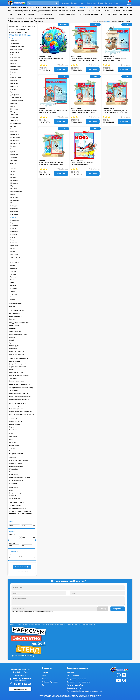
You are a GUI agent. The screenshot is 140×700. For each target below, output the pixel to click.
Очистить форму (22, 571)
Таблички (93, 11)
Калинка (13, 129)
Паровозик (14, 214)
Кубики (12, 152)
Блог (43, 685)
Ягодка (12, 300)
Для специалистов (15, 304)
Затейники (14, 117)
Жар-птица (14, 109)
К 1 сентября (13, 469)
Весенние (12, 442)
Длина (12, 535)
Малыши (13, 177)
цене (114, 21)
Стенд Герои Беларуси (66, 7)
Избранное (117, 3)
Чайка (12, 291)
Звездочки (14, 120)
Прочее (12, 306)
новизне (107, 21)
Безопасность (126, 7)
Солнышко (14, 268)
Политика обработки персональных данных (84, 691)
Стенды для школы (16, 310)
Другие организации (16, 354)
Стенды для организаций (19, 323)
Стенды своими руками (76, 679)
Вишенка (13, 80)
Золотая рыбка (15, 123)
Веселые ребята (15, 78)
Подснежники (15, 223)
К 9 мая (11, 472)
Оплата (81, 3)
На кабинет (13, 430)
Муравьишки (14, 200)
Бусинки (13, 72)
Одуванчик (14, 208)
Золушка (13, 126)
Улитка (12, 280)
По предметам (14, 313)
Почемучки (14, 231)
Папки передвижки (16, 409)
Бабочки (13, 55)
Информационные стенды (18, 334)
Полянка (13, 228)
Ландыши (13, 160)
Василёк (13, 75)
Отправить (117, 609)
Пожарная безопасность (17, 372)
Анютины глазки (16, 49)
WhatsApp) (22, 680)
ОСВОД (12, 369)
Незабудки (14, 206)
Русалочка (14, 245)
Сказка (12, 265)
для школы (98, 7)
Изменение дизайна (75, 685)
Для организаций (15, 361)
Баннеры (117, 11)
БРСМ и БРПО (14, 326)
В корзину (61, 69)
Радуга (12, 240)
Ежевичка (13, 103)
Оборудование (45, 14)
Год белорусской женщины (18, 460)
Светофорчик (15, 257)
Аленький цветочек (17, 46)
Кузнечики (14, 154)
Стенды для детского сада (20, 35)
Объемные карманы (16, 406)
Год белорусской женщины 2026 (21, 7)
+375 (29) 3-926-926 (20, 684)
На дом (11, 427)
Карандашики (15, 137)
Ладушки (13, 157)
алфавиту (121, 21)
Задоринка (14, 115)
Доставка (74, 3)
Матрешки (14, 183)
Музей (11, 340)
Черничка (13, 294)
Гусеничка (13, 92)
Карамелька (14, 134)
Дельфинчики (15, 95)
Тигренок (13, 274)
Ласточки (13, 163)
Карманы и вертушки (78, 11)
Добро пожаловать (16, 466)
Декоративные (14, 445)
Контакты (108, 3)
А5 (9, 555)
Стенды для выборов (16, 351)
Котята (12, 149)
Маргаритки (14, 180)
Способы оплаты (73, 676)
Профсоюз (13, 348)
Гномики (13, 89)
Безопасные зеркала (66, 14)
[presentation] (28, 617)
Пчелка (12, 237)
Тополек (13, 277)
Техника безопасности (18, 358)
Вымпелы (12, 328)
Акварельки (14, 43)
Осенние (12, 448)
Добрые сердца (15, 97)
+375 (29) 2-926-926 (20, 678)
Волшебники (14, 83)
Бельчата (13, 60)
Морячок (13, 194)
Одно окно (13, 343)
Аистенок (13, 40)
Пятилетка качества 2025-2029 (120, 14)
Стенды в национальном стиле (19, 396)
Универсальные (14, 451)
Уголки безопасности (16, 381)
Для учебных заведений (17, 364)
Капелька (13, 132)
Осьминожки (14, 211)
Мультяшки (14, 197)
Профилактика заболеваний (19, 375)
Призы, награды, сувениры (91, 14)
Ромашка (13, 243)
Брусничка (14, 69)
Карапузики (14, 140)
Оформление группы (16, 38)
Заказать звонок (20, 689)
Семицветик (14, 263)
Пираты (13, 217)
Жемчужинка (14, 112)
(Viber (16, 680)
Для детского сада (15, 421)
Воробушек (14, 86)
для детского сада (84, 7)
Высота (12, 543)
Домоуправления (15, 331)
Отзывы (100, 3)
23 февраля (13, 483)
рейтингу (129, 21)
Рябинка (13, 251)
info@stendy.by (48, 611)
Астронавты (14, 52)
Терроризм (13, 378)
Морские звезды (16, 191)
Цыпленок (14, 288)
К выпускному (14, 475)
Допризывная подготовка (19, 11)
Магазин (12, 337)
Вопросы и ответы (74, 688)
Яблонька (13, 297)
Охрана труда (14, 346)
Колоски (13, 146)
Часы (10, 14)
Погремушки (14, 220)
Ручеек (12, 248)
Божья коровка (15, 66)
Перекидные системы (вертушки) (20, 411)
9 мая (100, 11)
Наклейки (108, 11)
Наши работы (91, 3)
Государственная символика (19, 399)
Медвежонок (14, 186)
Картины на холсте (26, 14)
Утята (12, 282)
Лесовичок (14, 166)
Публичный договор (50, 682)
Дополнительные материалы (78, 682)
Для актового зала (15, 463)
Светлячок (14, 254)
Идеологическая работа (46, 7)
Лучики (12, 171)
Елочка (12, 106)
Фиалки (13, 285)
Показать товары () (22, 567)
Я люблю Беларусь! (16, 480)
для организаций (111, 7)
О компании (47, 668)
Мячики (13, 203)
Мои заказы (65, 3)
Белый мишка (15, 58)
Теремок (13, 271)
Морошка (13, 189)
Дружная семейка (16, 100)
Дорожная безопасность (17, 367)
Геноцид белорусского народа (44, 11)
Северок (13, 260)
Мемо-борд (127, 11)
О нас (44, 676)
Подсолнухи (14, 226)
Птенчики (13, 234)
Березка (13, 63)
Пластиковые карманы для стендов (21, 414)
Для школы (13, 496)
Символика (63, 11)
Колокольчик (15, 143)
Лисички (13, 169)
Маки (12, 174)
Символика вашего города (18, 393)
